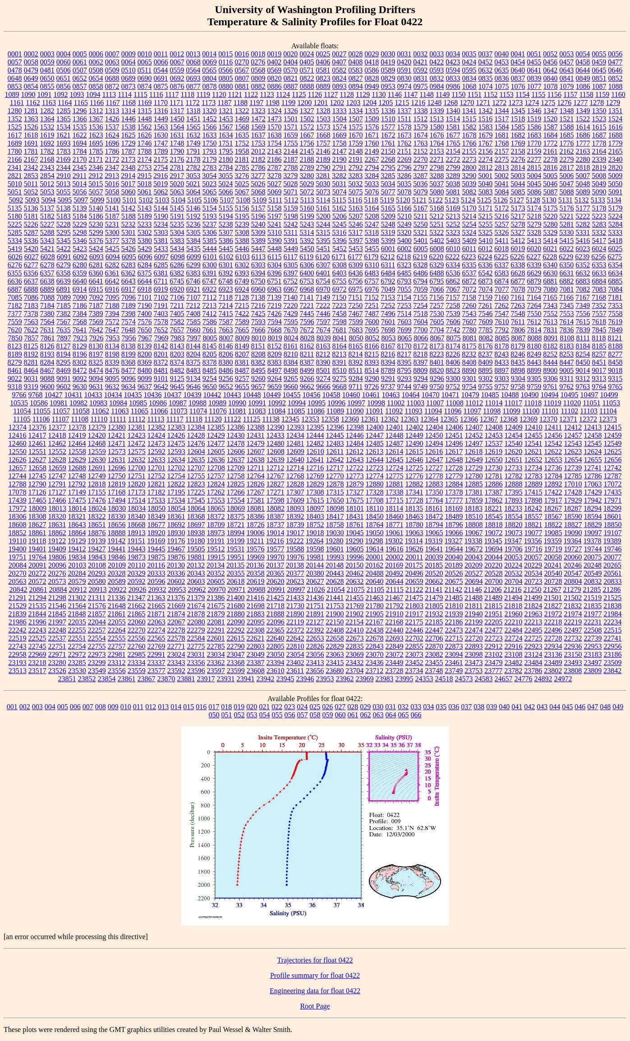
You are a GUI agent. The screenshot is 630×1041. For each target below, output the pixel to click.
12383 (176, 427)
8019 (274, 338)
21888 (276, 614)
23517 (37, 670)
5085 (518, 192)
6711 (161, 281)
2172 (112, 159)
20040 (454, 557)
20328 (117, 573)
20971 (237, 589)
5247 (372, 224)
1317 (177, 111)
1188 (241, 102)
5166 (404, 208)
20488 (375, 573)
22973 (97, 654)
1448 (145, 119)
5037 (436, 184)
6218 (403, 257)
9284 (356, 378)
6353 (599, 265)
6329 (436, 265)
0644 (582, 70)
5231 (112, 224)
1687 (599, 135)
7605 (437, 322)
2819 (599, 167)
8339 (112, 362)
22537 (57, 638)
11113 (155, 419)
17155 (97, 492)
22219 (573, 622)
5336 (31, 240)
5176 (567, 208)
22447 (434, 630)
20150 (354, 565)
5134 (614, 200)
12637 (236, 459)
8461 (15, 370)
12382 (156, 427)
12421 (117, 435)
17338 (395, 492)
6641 (96, 281)
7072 (469, 289)
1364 (47, 119)
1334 (356, 111)
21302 (77, 597)
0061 (80, 62)
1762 (404, 143)
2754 (161, 167)
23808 (573, 670)
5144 (161, 208)
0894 (356, 86)
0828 (372, 78)
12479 (256, 443)
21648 (117, 606)
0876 (177, 86)
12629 (77, 459)
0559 (177, 70)
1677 (453, 135)
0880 (226, 86)
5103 (162, 200)
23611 (295, 670)
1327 (307, 111)
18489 (454, 516)
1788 (145, 151)
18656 (117, 524)
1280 (15, 111)
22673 (355, 638)
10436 (153, 395)
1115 (140, 94)
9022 (15, 378)
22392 (315, 630)
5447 (258, 248)
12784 (553, 476)
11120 (213, 419)
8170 (404, 346)
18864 (77, 533)
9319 (31, 386)
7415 (226, 313)
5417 (599, 240)
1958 (242, 151)
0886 (274, 86)
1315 (145, 111)
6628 (518, 273)
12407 (474, 427)
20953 (177, 589)
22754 (77, 646)
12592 (156, 451)
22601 (216, 638)
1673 (404, 135)
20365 (276, 573)
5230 (96, 224)
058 (315, 715)
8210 (291, 354)
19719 (553, 549)
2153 (437, 151)
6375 (145, 273)
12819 (117, 484)
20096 (57, 565)
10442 (212, 395)
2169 (63, 159)
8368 (128, 362)
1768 (502, 143)
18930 (176, 533)
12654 (573, 459)
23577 (156, 670)
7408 (193, 313)
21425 (275, 597)
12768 (295, 476)
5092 (16, 200)
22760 (137, 646)
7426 (274, 313)
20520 (434, 573)
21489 (493, 597)
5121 (419, 200)
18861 (37, 533)
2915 (144, 175)
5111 (275, 200)
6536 (453, 273)
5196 (258, 216)
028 (352, 707)
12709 (236, 468)
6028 (48, 257)
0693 (193, 78)
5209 (388, 216)
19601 (335, 549)
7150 (339, 297)
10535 (19, 403)
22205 (493, 622)
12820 (137, 484)
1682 (518, 135)
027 (340, 707)
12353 (310, 419)
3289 (453, 175)
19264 (315, 541)
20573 (57, 581)
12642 (335, 459)
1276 (564, 102)
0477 (615, 62)
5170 (469, 208)
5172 (502, 208)
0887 (291, 86)
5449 (291, 248)
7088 (47, 297)
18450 (375, 516)
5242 (291, 224)
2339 (599, 159)
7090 (80, 297)
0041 (517, 54)
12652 (533, 459)
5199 (307, 216)
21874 (176, 614)
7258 (453, 305)
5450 (307, 248)
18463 (414, 516)
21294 (37, 597)
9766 (19, 395)
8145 (209, 346)
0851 (599, 78)
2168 (47, 159)
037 (466, 707)
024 (302, 707)
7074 (485, 289)
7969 (161, 338)
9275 (339, 378)
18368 (196, 516)
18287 (573, 508)
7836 (567, 330)
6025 (615, 248)
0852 (615, 78)
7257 (436, 305)
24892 (543, 679)
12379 (97, 427)
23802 (553, 670)
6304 (274, 265)
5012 (47, 184)
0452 (485, 62)
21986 (18, 622)
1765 (453, 143)
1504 (339, 119)
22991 (156, 654)
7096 (128, 297)
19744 (593, 549)
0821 (291, 78)
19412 (77, 549)
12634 (176, 459)
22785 (216, 646)
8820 (436, 370)
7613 (550, 322)
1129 (363, 94)
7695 (372, 330)
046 (580, 707)
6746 (193, 281)
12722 (354, 468)
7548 (518, 313)
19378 (593, 541)
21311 (97, 597)
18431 (355, 516)
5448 (274, 248)
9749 (420, 386)
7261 (485, 305)
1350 (599, 111)
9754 (469, 386)
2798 (437, 167)
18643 (77, 524)
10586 (39, 403)
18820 (514, 524)
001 (12, 707)
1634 (226, 135)
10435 (133, 395)
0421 (420, 62)
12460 (18, 443)
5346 (80, 240)
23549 (97, 670)
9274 (323, 378)
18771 (395, 524)
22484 (514, 630)
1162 (33, 102)
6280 (80, 265)
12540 (514, 443)
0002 (31, 54)
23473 (474, 662)
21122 (414, 589)
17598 (276, 500)
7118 (226, 297)
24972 (563, 679)
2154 (453, 151)
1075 (502, 86)
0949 (372, 86)
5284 (615, 224)
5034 (388, 184)
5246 (356, 224)
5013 (63, 184)
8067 (437, 338)
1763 (421, 143)
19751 (18, 557)
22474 (474, 630)
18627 (37, 524)
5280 (550, 224)
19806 (57, 557)
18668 (137, 524)
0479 (31, 70)
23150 (573, 654)
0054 (582, 54)
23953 (325, 679)
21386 (216, 597)
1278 (596, 102)
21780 (375, 606)
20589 (117, 581)
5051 (15, 192)
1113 (109, 94)
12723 (374, 468)
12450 (434, 435)
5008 (599, 175)
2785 (242, 167)
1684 (550, 135)
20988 (257, 589)
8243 (501, 354)
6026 (15, 257)
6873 (485, 281)
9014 (582, 370)
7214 (225, 305)
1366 (80, 119)
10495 (570, 395)
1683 (534, 135)
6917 (128, 289)
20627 (315, 581)
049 (617, 707)
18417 (335, 516)
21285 (592, 589)
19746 (613, 549)
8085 (502, 338)
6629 (534, 273)
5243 (307, 224)
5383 (177, 240)
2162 (567, 151)
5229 (80, 224)
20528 (494, 573)
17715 (395, 500)
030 (377, 707)
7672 (307, 330)
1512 (420, 119)
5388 (242, 240)
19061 (395, 533)
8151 (258, 346)
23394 (276, 662)
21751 (315, 606)
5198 (291, 216)
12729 (473, 468)
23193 (18, 662)
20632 (355, 581)
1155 (538, 94)
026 (327, 707)
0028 (355, 54)
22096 (276, 622)
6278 (47, 265)
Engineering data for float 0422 (315, 991)
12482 (315, 443)
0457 (566, 62)
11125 (251, 419)
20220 (493, 565)
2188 (307, 159)
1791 (193, 151)
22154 (354, 622)
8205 (209, 354)
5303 (161, 232)
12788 (18, 484)
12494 (434, 443)
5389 (258, 240)
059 (327, 715)
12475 (176, 443)
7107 (193, 297)
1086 (583, 86)
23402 (295, 662)
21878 (196, 614)
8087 (518, 338)
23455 (434, 662)
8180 (534, 346)
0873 (128, 86)
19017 (295, 533)
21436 (315, 597)
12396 (335, 427)
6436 (356, 273)
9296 (437, 378)
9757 (501, 386)
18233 (513, 508)
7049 (388, 289)
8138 (128, 346)
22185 (434, 622)
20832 (593, 581)
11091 (374, 411)
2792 (356, 167)
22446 (414, 630)
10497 (589, 395)
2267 (372, 159)
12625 (612, 451)
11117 (174, 419)
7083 (599, 289)
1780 (15, 151)
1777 (583, 143)
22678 (375, 638)
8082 (485, 338)
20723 (533, 581)
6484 (388, 273)
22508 (593, 630)
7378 (31, 313)
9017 (599, 370)
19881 (196, 557)
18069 (236, 508)
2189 (323, 159)
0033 (436, 54)
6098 (177, 257)
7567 (63, 322)
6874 (501, 281)
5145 (177, 208)
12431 (256, 435)
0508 (96, 70)
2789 (307, 167)
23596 (196, 670)
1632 (193, 135)
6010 (453, 248)
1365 (63, 119)
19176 (176, 541)
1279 (613, 102)
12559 (97, 451)
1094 (93, 94)
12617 (454, 451)
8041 (339, 338)
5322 (436, 232)
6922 (209, 289)
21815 (493, 606)
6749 (242, 281)
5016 (112, 184)
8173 (437, 346)
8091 (550, 338)
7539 (453, 313)
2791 (339, 167)
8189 (15, 354)
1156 (554, 94)
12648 (454, 459)
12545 (593, 443)
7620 (15, 330)
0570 (290, 70)
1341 (469, 111)
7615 (582, 322)
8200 (145, 354)
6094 (113, 257)
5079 (421, 192)
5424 (96, 248)
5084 (502, 192)
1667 (307, 135)
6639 (63, 281)
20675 (454, 581)
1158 (586, 94)
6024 (599, 248)
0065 (145, 62)
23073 (414, 654)
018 (226, 707)
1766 (469, 143)
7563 (31, 322)
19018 (315, 533)
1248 (434, 102)
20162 (374, 565)
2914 (128, 175)
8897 (501, 370)
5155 (226, 208)
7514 (404, 313)
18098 (335, 508)
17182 (156, 492)
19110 (17, 541)
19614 (375, 549)
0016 (242, 54)
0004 (63, 54)
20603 (196, 581)
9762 (566, 386)
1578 (404, 127)
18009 (37, 508)
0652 (80, 78)
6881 (550, 281)
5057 (96, 192)
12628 (57, 459)
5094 (48, 200)
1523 (599, 119)
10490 (530, 395)
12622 (553, 451)
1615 (599, 127)
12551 (37, 451)
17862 (494, 500)
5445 (226, 248)
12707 (196, 468)
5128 (533, 200)
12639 (276, 459)
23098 (474, 654)
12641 (315, 459)
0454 (517, 62)
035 (441, 707)
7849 (615, 330)
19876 (176, 557)
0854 (31, 86)
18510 (474, 516)
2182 (258, 159)
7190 (145, 305)
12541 (533, 443)
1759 (356, 143)
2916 (160, 175)
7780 (469, 330)
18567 (553, 516)
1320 (209, 111)
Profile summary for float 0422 (315, 975)
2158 (518, 151)
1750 (209, 143)
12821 (156, 484)
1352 (15, 119)
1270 (467, 102)
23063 (335, 654)
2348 (128, 167)
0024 (306, 54)
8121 (615, 338)
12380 (117, 427)
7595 (291, 322)
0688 (112, 78)
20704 (514, 581)
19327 (454, 541)
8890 (469, 370)
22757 (117, 646)
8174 (453, 346)
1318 (193, 111)
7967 (145, 338)
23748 (434, 670)
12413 (593, 427)
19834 (77, 557)
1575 (356, 127)
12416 (18, 435)
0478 (15, 70)
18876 (97, 533)
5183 (63, 216)
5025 (242, 184)
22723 (494, 638)
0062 (96, 62)
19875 (156, 557)
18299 (612, 508)
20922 (118, 589)
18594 (593, 516)
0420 (404, 62)
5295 (63, 232)
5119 (387, 200)
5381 (161, 240)
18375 (236, 516)
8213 (339, 354)
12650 (494, 459)
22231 (593, 622)
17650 (335, 500)
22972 (77, 654)
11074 (198, 411)
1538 (128, 127)
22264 (117, 630)
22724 (514, 638)
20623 (295, 581)
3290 (469, 175)
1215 (402, 102)
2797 (421, 167)
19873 (137, 557)
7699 (404, 330)
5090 (599, 192)
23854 (107, 679)
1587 (550, 127)
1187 (224, 102)
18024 (97, 508)
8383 (274, 362)
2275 (502, 159)
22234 (612, 622)
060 (340, 715)
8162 (307, 346)
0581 (323, 70)
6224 (485, 257)
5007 (582, 175)
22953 (593, 646)
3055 (225, 175)
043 (542, 707)
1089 (12, 94)
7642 (96, 330)
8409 (485, 362)
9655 (242, 386)
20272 (37, 573)
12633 (156, 459)
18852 (18, 533)
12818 (97, 484)
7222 (323, 305)
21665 (156, 606)
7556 (583, 313)
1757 (323, 143)
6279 (63, 265)
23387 (256, 662)
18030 (117, 508)
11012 (474, 403)
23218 (37, 662)
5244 (323, 224)
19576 (256, 549)
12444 (315, 435)
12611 (335, 451)
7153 (388, 297)
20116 (156, 565)
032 (403, 707)
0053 (566, 54)
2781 (177, 167)
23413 (315, 662)
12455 (533, 435)
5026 (258, 184)
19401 (37, 549)
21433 (295, 597)
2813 (502, 167)
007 (88, 707)
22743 (18, 646)
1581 (453, 127)
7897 (63, 338)
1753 (258, 143)
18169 (454, 508)
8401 (437, 362)
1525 (15, 127)
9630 (80, 386)
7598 (339, 322)
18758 (335, 524)
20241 (553, 565)
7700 (421, 330)
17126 (37, 492)
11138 (271, 419)
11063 (120, 411)
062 (365, 715)
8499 (307, 370)
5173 (518, 208)
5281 (567, 224)
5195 (242, 216)
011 (138, 707)
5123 (452, 200)
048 (605, 707)
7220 (290, 305)
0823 (323, 78)
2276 (518, 159)
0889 (323, 86)
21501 (553, 597)
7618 (599, 322)
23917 (206, 679)
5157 (258, 208)
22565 (156, 638)
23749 (454, 670)
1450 (177, 119)
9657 (258, 386)
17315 (335, 492)
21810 (454, 606)
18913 (137, 533)
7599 (356, 322)
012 (150, 707)
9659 (274, 386)
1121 (235, 94)
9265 (291, 378)
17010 (573, 484)
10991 (257, 403)
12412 (573, 427)
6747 (209, 281)
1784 (80, 151)
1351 (615, 111)
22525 (37, 638)
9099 (145, 378)
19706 (514, 549)
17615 (315, 500)
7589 (242, 322)
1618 (31, 135)
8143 (177, 346)
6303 (258, 265)
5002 (501, 175)
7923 (80, 338)
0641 (534, 70)
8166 (372, 346)
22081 (216, 622)
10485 (490, 395)
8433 (502, 362)
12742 (612, 468)
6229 (566, 257)
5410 (485, 240)
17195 (176, 492)
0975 (421, 86)
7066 (437, 289)
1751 (226, 143)
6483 (372, 273)
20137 (275, 565)
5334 (15, 240)
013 (163, 707)
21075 (356, 589)
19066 (454, 533)
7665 (242, 330)
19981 (315, 557)
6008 (437, 248)
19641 (434, 549)
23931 (226, 679)
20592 (137, 581)
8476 (112, 370)
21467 (394, 597)
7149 (323, 297)
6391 (209, 273)
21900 (335, 614)
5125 (484, 200)
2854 (47, 175)
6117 (291, 257)
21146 (473, 589)
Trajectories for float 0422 (315, 960)
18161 (434, 508)
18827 (573, 524)
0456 (550, 62)
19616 (395, 549)
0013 (193, 54)
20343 (196, 573)
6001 (388, 248)
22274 (156, 630)
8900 (550, 370)
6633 (599, 273)
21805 (434, 606)
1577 (388, 127)
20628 (335, 581)
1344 (502, 111)
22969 (37, 654)
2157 (502, 151)
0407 (339, 62)
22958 (18, 654)
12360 (350, 419)
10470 (431, 395)
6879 (534, 281)
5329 (550, 232)
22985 (137, 654)
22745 (37, 646)
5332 (599, 232)
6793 (404, 281)
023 (289, 707)
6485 (404, 273)
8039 (323, 338)
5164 (372, 208)
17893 (514, 500)
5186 (96, 216)
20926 (138, 589)
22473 (454, 630)
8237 (485, 354)
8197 (96, 354)
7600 (372, 322)
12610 (315, 451)
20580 (97, 581)
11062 (100, 411)
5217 (517, 216)
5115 (339, 200)
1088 (615, 86)
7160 (501, 297)
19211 (255, 541)
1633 (209, 135)
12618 (473, 451)
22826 (315, 646)
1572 (307, 127)
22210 (513, 622)
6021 (550, 248)
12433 (276, 435)
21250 (532, 589)
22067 (176, 622)
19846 (117, 557)
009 (113, 707)
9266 (307, 378)
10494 (550, 395)
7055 (404, 289)
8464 (31, 370)
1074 (485, 86)
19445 (156, 549)
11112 (136, 419)
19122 (57, 541)
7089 (63, 297)
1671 (372, 135)
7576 (145, 322)
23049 (256, 654)
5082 (469, 192)
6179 (371, 257)
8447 (567, 362)
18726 (256, 524)
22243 (37, 630)
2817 (567, 167)
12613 (374, 451)
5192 (193, 216)
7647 (112, 330)
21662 (137, 606)
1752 (242, 143)
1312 (96, 111)
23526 (57, 670)
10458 (331, 395)
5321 (420, 232)
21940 (474, 614)
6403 (339, 273)
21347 (136, 597)
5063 (177, 192)
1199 (288, 102)
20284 (77, 573)
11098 (492, 411)
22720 (474, 638)
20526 (454, 573)
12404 (434, 427)
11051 (591, 403)
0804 (209, 78)
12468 (97, 443)
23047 (236, 654)
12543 (573, 443)
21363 (156, 597)
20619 (256, 581)
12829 (315, 484)
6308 (339, 265)
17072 (613, 484)
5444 (209, 248)
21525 (612, 597)
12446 (355, 435)
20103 (77, 565)
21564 (77, 606)
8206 (226, 354)
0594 (453, 70)
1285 (63, 111)
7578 (161, 322)
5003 (517, 175)
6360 (96, 273)
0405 (306, 62)
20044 (493, 557)
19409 (57, 549)
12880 (375, 484)
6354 (615, 265)
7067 (453, 289)
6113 (259, 257)
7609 (485, 322)
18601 (613, 516)
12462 (57, 443)
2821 (15, 175)
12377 (57, 427)
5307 (226, 232)
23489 (553, 662)
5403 (453, 240)
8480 (145, 370)
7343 (550, 305)
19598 (315, 549)
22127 (315, 622)
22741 (613, 638)
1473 (274, 119)
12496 (454, 443)
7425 (258, 313)
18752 (315, 524)
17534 (176, 500)
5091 (615, 192)
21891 (315, 614)
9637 (145, 386)
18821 (533, 524)
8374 (177, 362)
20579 (77, 581)
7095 (112, 297)
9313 (599, 378)
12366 (469, 419)
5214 (469, 216)
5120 (403, 200)
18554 (514, 516)
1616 (615, 127)
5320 (404, 232)
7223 (339, 305)
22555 (117, 638)
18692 (176, 524)
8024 (291, 338)
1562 (145, 127)
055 (277, 715)
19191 (216, 541)
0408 (355, 62)
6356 (31, 273)
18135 (414, 508)
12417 (37, 435)
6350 (566, 265)
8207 (242, 354)
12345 (290, 419)
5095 (64, 200)
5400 (404, 240)
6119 (306, 257)
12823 (196, 484)
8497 (274, 370)
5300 (112, 232)
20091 (37, 565)
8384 (291, 362)
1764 (437, 143)
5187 (112, 216)
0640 (517, 70)
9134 (193, 378)
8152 (274, 346)
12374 (18, 427)
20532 (514, 573)
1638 (274, 135)
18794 (434, 524)
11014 (493, 403)
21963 (533, 614)
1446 (128, 119)
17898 (533, 500)
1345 (518, 111)
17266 (236, 492)
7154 (404, 297)
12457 (573, 435)
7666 (258, 330)
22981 (117, 654)
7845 (599, 330)
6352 (582, 265)
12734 (533, 468)
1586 (534, 127)
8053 (388, 338)
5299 (96, 232)
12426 (176, 435)
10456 (312, 395)
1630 (161, 135)
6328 (420, 265)
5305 (193, 232)
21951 (494, 614)
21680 (236, 606)
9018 (615, 370)
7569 (96, 322)
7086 (31, 297)
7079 (534, 289)
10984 (118, 403)
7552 (550, 313)
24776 (524, 679)
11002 (396, 403)
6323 (404, 265)
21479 (434, 597)
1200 (304, 102)
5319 (388, 232)
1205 (385, 102)
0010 (145, 54)
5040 (485, 184)
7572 (112, 322)
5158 (274, 208)
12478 (236, 443)
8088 (534, 338)
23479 (494, 662)
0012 (177, 54)
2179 (209, 159)
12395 (315, 427)
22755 (97, 646)
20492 (395, 573)
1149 (443, 94)
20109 (117, 565)
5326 (501, 232)
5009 (615, 175)
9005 (566, 370)
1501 (291, 119)
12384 (196, 427)
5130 (549, 200)
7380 (47, 313)
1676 (437, 135)
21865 (137, 614)
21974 (573, 614)
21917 (414, 614)
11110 (98, 419)
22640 (276, 638)
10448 (252, 395)
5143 (145, 208)
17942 (593, 500)
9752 (453, 386)
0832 (437, 78)
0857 (80, 86)
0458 (582, 62)
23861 (127, 679)
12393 (295, 427)
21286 (611, 589)
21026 (316, 589)
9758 (517, 386)
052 (239, 715)
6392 (226, 273)
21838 (612, 606)
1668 (323, 135)
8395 (404, 362)
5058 (112, 192)
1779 (615, 143)
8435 (518, 362)
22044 (97, 622)
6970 (323, 289)
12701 (156, 468)
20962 (197, 589)
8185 (599, 346)
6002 (404, 248)
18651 (97, 524)
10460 (351, 395)
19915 (216, 557)
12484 (355, 443)
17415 (533, 492)
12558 (77, 451)
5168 (437, 208)
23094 (454, 654)
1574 (339, 127)
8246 (517, 354)
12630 (97, 459)
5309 (258, 232)
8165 (356, 346)
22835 (355, 646)
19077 (533, 533)
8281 (31, 362)
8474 (96, 370)
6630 (550, 273)
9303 (502, 378)
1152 (490, 94)
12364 (429, 419)
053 (252, 715)
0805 (226, 78)
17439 (18, 500)
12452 (474, 435)
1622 (80, 135)
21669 (176, 606)
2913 (112, 175)
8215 (371, 354)
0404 (290, 62)
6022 (566, 248)
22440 (395, 630)
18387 (276, 516)
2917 (177, 175)
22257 (97, 630)
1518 (517, 119)
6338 (517, 265)
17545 (196, 500)
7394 (112, 313)
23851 (67, 679)
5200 (323, 216)
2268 (388, 159)
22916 (514, 646)
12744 (18, 476)
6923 (226, 289)
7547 (502, 313)
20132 (196, 565)
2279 (567, 159)
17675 (355, 500)
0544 (160, 70)
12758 (236, 476)
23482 (514, 662)
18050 (156, 508)
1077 (534, 86)
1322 (242, 111)
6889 (47, 289)
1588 (567, 127)
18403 (315, 516)
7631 (47, 330)
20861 (38, 589)
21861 (117, 614)
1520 (550, 119)
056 (290, 715)
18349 (156, 516)
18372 (216, 516)
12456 (553, 435)
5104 (178, 200)
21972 (553, 614)
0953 (388, 86)
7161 (517, 297)
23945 (285, 679)
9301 (469, 378)
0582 (339, 70)
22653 (315, 638)
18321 (77, 516)
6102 (226, 257)
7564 (47, 322)
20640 (375, 581)
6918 (145, 289)
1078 (550, 86)
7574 (128, 322)
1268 (450, 102)
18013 (57, 508)
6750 (258, 281)
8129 (80, 346)
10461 (371, 395)
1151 (475, 94)
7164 (534, 297)
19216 (275, 541)
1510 (388, 119)
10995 (317, 403)
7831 (550, 330)
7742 (453, 330)
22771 (176, 646)
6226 (517, 257)
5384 (193, 240)
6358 (63, 273)
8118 (599, 338)
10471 (450, 395)
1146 (395, 94)
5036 (420, 184)
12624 (593, 451)
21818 (513, 606)
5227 (47, 224)
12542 (553, 443)
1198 (272, 102)
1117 (172, 94)
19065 (434, 533)
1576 (372, 127)
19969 (256, 557)
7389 (96, 313)
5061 (145, 192)
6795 (436, 281)
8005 (209, 338)
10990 (237, 403)
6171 (338, 257)
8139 (145, 346)
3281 (323, 175)
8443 (534, 362)
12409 (514, 427)
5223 (599, 216)
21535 (37, 606)
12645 (395, 459)
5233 (145, 224)
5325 (485, 232)
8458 (615, 362)
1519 (534, 119)
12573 (117, 451)
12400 (375, 427)
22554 (97, 638)
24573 (464, 679)
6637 (31, 281)
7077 (502, 289)
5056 (80, 192)
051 (226, 715)
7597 (323, 322)
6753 (306, 281)
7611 (518, 322)
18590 (573, 516)
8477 (128, 370)
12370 (548, 419)
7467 (356, 313)
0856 (63, 86)
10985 (138, 403)
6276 (15, 265)
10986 (158, 403)
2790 (323, 167)
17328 (375, 492)
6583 (502, 273)
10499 (609, 395)
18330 (117, 516)
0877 (193, 86)
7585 (193, 322)
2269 (404, 159)
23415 (335, 662)
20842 (18, 589)
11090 (354, 411)
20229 (533, 565)
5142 (128, 208)
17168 (117, 492)
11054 (22, 411)
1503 (323, 119)
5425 (112, 248)
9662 (307, 386)
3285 (388, 175)
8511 (356, 370)
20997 (296, 589)
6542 (485, 273)
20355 (236, 573)
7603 (404, 322)
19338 (473, 541)
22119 (295, 622)
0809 (258, 78)
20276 (57, 573)
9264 (274, 378)
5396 (339, 240)
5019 (160, 184)
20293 (97, 573)
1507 (356, 119)
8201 (161, 354)
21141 (433, 589)
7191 (161, 305)
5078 (404, 192)
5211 (421, 216)
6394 (258, 273)
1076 (518, 86)
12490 (414, 443)
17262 (216, 492)
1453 (226, 119)
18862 (57, 533)
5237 (209, 224)
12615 (414, 451)
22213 (533, 622)
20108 (97, 565)
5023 (209, 184)
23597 (216, 670)
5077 (388, 192)
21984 (613, 614)
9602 (63, 386)
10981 (59, 403)
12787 (613, 476)
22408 (335, 630)
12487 (395, 443)
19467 (176, 549)
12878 (335, 484)
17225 (196, 492)
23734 (414, 670)
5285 (15, 232)
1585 (518, 127)
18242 (533, 508)
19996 (355, 557)
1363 (31, 119)
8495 (258, 370)
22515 (613, 630)
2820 (615, 167)
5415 (566, 240)
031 (390, 707)
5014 (79, 184)
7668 (274, 330)
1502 (307, 119)
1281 (31, 111)
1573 (323, 127)
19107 (613, 533)
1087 (599, 86)
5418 (615, 240)
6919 (161, 289)
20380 (315, 573)
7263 (517, 305)
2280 (583, 159)
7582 (177, 322)
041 (516, 707)
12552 (57, 451)
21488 (473, 597)
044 (554, 707)
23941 (246, 679)
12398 (355, 427)
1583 (485, 127)
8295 (63, 362)
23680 (335, 670)
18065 (216, 508)
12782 (514, 476)
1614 (583, 127)
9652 (226, 386)
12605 (216, 451)
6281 (96, 265)
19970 (276, 557)
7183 (31, 305)
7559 (15, 322)
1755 (291, 143)
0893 (339, 86)
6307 (323, 265)
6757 (371, 281)
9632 (112, 386)
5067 (242, 192)
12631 (117, 459)
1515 (469, 119)
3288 (436, 175)
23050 (276, 654)
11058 (80, 411)
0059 (47, 62)
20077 (612, 557)
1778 (599, 143)
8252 (550, 354)
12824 (216, 484)
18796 (454, 524)
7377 (15, 313)
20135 (235, 565)
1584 (502, 127)
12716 (315, 468)
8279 (15, 362)
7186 (80, 305)
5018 (144, 184)
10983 (98, 403)
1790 (177, 151)
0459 (599, 62)
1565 (193, 127)
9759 (534, 386)
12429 (216, 435)
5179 (615, 208)
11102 (569, 411)
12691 (97, 468)
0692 (177, 78)
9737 (388, 386)
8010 (258, 338)
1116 (156, 94)
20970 (217, 589)
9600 (47, 386)
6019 (517, 248)
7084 (615, 289)
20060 (573, 557)
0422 (436, 62)
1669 (339, 135)
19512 (216, 549)
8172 (421, 346)
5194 (226, 216)
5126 (500, 200)
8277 (615, 354)
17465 (37, 500)
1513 (436, 119)
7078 (518, 289)
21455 (354, 597)
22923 (533, 646)
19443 (137, 549)
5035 (404, 184)
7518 (421, 313)
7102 (161, 297)
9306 (550, 378)
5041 (501, 184)
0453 (501, 62)
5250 (421, 224)
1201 (320, 102)
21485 (454, 597)
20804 (573, 581)
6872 (469, 281)
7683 (356, 330)
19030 (335, 533)
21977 (593, 614)
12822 (176, 484)
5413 (534, 240)
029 (365, 707)
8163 (323, 346)
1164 (65, 102)
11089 (335, 411)
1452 (209, 119)
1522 (582, 119)
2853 (31, 175)
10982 (78, 403)
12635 (196, 459)
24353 (424, 679)
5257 (502, 224)
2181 (242, 159)
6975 (356, 289)
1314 (128, 111)
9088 (47, 378)
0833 (453, 78)
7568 (80, 322)
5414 (550, 240)
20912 (78, 589)
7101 (145, 297)
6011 (469, 248)
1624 (112, 135)
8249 (534, 354)
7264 (534, 305)
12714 (295, 468)
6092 (80, 257)
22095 (256, 622)
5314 (306, 232)
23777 (493, 670)
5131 (565, 200)
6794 (420, 281)
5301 (128, 232)
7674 (323, 330)
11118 (193, 419)
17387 (494, 492)
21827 (553, 606)
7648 (128, 330)
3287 (420, 175)
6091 (64, 257)
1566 (209, 127)
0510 (128, 70)
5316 (339, 232)
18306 (18, 516)
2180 (226, 159)
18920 (156, 533)
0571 (306, 70)
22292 (236, 630)
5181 (31, 216)
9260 (258, 378)
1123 (267, 94)
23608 (256, 670)
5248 (388, 224)
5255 (485, 224)
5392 (307, 240)
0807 (242, 78)
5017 (128, 184)
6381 (161, 273)
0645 (599, 70)
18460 (395, 516)
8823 (453, 370)
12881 (395, 484)
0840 (550, 78)
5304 (177, 232)
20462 (355, 573)
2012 (258, 151)
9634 (128, 386)
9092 (80, 378)
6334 (453, 265)
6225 (501, 257)
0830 (404, 78)
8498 (291, 370)
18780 (414, 524)
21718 (276, 606)
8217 (404, 354)
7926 (96, 338)
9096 (128, 378)
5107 (227, 200)
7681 (339, 330)
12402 (414, 427)
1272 (499, 102)
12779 (454, 476)
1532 (47, 127)
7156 (436, 297)
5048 (582, 184)
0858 (96, 86)
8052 (372, 338)
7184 (47, 305)
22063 (156, 622)
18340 (137, 516)
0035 (469, 54)
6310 (372, 265)
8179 (518, 346)
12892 (553, 484)
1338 (421, 111)
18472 (434, 516)
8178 (502, 346)
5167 (421, 208)
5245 (339, 224)
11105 (22, 419)
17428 (573, 492)
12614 (394, 451)
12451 (454, 435)
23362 (216, 662)
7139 (274, 297)
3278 (274, 175)
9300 (453, 378)
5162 (339, 208)
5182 (47, 216)
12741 (593, 468)
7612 (534, 322)
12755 (196, 476)
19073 (514, 533)
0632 (485, 70)
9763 (582, 386)
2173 (128, 159)
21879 (216, 614)
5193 (209, 216)
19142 (116, 541)
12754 (176, 476)
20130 (176, 565)
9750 (436, 386)
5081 (453, 192)
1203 (353, 102)
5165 (388, 208)
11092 (394, 411)
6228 (550, 257)
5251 (437, 224)
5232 (128, 224)
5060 (128, 192)
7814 (534, 330)
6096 (145, 257)
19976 (295, 557)
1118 (187, 94)
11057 (61, 411)
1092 (60, 94)
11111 (117, 419)
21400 (235, 597)
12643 (355, 459)
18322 (97, 516)
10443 (232, 395)
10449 (272, 395)
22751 (57, 646)
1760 (372, 143)
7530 (437, 313)
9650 (209, 386)
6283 (128, 265)
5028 (290, 184)
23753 (473, 670)
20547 (573, 573)
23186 (613, 654)
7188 (112, 305)
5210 (404, 216)
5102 (145, 200)
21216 (512, 589)
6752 (290, 281)
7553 (567, 313)
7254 (420, 305)
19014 (276, 533)
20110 (136, 565)
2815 (534, 167)
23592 (176, 670)
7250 (355, 305)
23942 (266, 679)
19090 (573, 533)
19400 (18, 549)
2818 (583, 167)
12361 (370, 419)
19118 (37, 541)
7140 (290, 297)
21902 (355, 614)
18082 (276, 508)
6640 (80, 281)
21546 (57, 606)
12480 (276, 443)
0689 (128, 78)
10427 (54, 395)
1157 (570, 94)
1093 (76, 94)
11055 (42, 411)
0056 (615, 54)
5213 (453, 216)
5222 (582, 216)
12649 (474, 459)
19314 (414, 541)
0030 (388, 54)
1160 (618, 94)
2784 (226, 167)
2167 (31, 159)
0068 (193, 62)
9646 (193, 386)
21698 (256, 606)
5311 (291, 232)
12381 (137, 427)
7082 (583, 289)
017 (213, 707)
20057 (533, 557)
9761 (550, 386)
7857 (31, 338)
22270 (137, 630)
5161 (323, 208)
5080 (437, 192)
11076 (217, 411)
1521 (566, 119)
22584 (196, 638)
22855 (414, 646)
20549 (593, 573)
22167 (374, 622)
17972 (18, 508)
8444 (550, 362)
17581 (256, 500)
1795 (226, 151)
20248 (593, 565)
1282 (47, 111)
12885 (474, 484)
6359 (80, 273)
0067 (177, 62)
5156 (242, 208)
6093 (96, 257)
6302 (242, 265)
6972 (339, 289)
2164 (599, 151)
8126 (47, 346)
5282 (583, 224)
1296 (80, 111)
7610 (502, 322)
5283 (599, 224)
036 (453, 707)
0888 (307, 86)
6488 (437, 273)
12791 (57, 484)
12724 (394, 468)
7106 (177, 297)
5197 (274, 216)
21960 (514, 614)
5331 (582, 232)
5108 (243, 200)
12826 (256, 484)
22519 (18, 638)
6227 (533, 257)
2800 (469, 167)
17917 (553, 500)
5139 (80, 208)
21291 (18, 597)
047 (592, 707)
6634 (615, 273)
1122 (251, 94)
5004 (534, 175)
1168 (129, 102)
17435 (613, 492)
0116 (226, 62)
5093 (32, 200)
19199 (235, 541)
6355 (15, 273)
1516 (485, 119)
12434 (295, 435)
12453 (494, 435)
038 (479, 707)
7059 (421, 289)
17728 (414, 500)
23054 (295, 654)
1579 (421, 127)
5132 (582, 200)
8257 (599, 354)
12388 (256, 427)
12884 (454, 484)
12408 (494, 427)
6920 (177, 289)
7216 (258, 305)
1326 (291, 111)
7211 (177, 305)
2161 (550, 151)
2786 (258, 167)
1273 (515, 102)
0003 (47, 54)
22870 (434, 646)
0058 (31, 62)
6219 (420, 257)
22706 (434, 638)
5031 (339, 184)
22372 (295, 630)
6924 (242, 289)
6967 (291, 289)
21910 (395, 614)
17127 (57, 492)
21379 (196, 597)
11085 (296, 411)
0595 (469, 70)
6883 (582, 281)
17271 (276, 492)
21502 (573, 597)
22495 (533, 630)
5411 (502, 240)
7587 (226, 322)
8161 (291, 346)
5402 (437, 240)
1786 (112, 151)
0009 (128, 54)
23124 (533, 654)
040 (504, 707)
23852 (87, 679)
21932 (434, 614)
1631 (177, 135)
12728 (454, 468)
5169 (453, 208)
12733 (513, 468)
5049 (599, 184)
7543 (469, 313)
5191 (177, 216)
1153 (506, 94)
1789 (161, 151)
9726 (371, 386)
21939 (454, 614)
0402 (274, 62)
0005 (80, 54)
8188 (615, 346)
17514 (137, 500)
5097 (81, 200)
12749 (97, 476)
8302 (80, 362)
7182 (15, 305)
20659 (414, 581)
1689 (15, 143)
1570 (274, 127)
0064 (128, 62)
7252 (388, 305)
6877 (517, 281)
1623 (96, 135)
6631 (567, 273)
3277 (258, 175)
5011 (31, 184)
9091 (63, 378)
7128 (242, 297)
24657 (504, 679)
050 (214, 715)
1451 (193, 119)
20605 (216, 581)
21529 (18, 606)
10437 (173, 395)
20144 (315, 565)
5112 (291, 200)
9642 (161, 386)
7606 (453, 322)
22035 (77, 622)
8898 (517, 370)
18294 (593, 508)
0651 (63, 78)
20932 (157, 589)
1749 (193, 143)
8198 (112, 354)
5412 (517, 240)
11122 (232, 419)
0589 (388, 70)
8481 (161, 370)
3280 (306, 175)
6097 (161, 257)
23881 (186, 679)
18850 (613, 524)
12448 (395, 435)
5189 (145, 216)
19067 (474, 533)
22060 (137, 622)
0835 (485, 78)
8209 (274, 354)
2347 (112, 167)
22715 (454, 638)
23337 (156, 662)
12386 (236, 427)
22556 (137, 638)
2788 (291, 167)
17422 (553, 492)
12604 (196, 451)
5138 (63, 208)
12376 (37, 427)
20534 (533, 573)
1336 (388, 111)
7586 (209, 322)
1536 (96, 127)
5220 (550, 216)
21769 (355, 606)
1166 (97, 102)
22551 (77, 638)
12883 (434, 484)
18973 (216, 533)
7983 (177, 338)
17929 (573, 500)
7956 (128, 338)
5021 (193, 184)
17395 (514, 492)
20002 (395, 557)
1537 (112, 127)
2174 (145, 159)
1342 (485, 111)
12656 (613, 459)
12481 (295, 443)
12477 (216, 443)
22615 (236, 638)
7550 (534, 313)
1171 (177, 102)
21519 (593, 597)
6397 (291, 273)
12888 (514, 484)
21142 (453, 589)
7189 (128, 305)
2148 (356, 151)
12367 (489, 419)
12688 (77, 468)
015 (188, 707)
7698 (388, 330)
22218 (553, 622)
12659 (57, 468)
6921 (193, 289)
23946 (305, 679)
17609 (295, 500)
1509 (372, 119)
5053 (47, 192)
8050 (356, 338)
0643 (566, 70)
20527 (474, 573)
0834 (469, 78)
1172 (192, 102)
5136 (31, 208)
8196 (80, 354)
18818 (494, 524)
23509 (613, 662)
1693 (63, 143)
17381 (474, 492)
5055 (63, 192)
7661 (209, 330)
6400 (307, 273)
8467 (47, 370)
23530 (77, 670)
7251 (371, 305)
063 (378, 715)
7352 (599, 305)
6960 (258, 289)
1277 (580, 102)
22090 (236, 622)
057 (302, 715)
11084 (276, 411)
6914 (80, 289)
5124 (468, 200)
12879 (355, 484)
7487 (372, 313)
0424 (469, 62)
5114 (323, 200)
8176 (485, 346)
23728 (394, 670)
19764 (37, 557)
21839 (18, 614)
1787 (128, 151)
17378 (454, 492)
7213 (209, 305)
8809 (420, 370)
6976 (372, 289)
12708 (216, 468)
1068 (469, 86)
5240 (258, 224)
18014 (77, 508)
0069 (209, 62)
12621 (533, 451)
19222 (295, 541)
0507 (80, 70)
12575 (137, 451)
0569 (274, 70)
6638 (47, 281)
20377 (295, 573)
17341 (414, 492)
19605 (355, 549)
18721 (236, 524)
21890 (295, 614)
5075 (356, 192)
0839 (534, 78)
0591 (404, 70)
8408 (469, 362)
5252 (453, 224)
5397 (356, 240)
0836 (502, 78)
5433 (161, 248)
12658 (37, 468)
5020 (177, 184)
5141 (112, 208)
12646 (414, 459)
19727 (573, 549)
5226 (31, 224)
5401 (421, 240)
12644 (375, 459)
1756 (307, 143)
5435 (193, 248)
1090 (28, 94)
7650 (145, 330)
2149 (372, 151)
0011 (161, 54)
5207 (356, 216)
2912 (95, 175)
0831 (421, 78)
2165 (615, 151)
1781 (31, 151)
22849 (395, 646)
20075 (593, 557)
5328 (534, 232)
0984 (437, 86)
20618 (236, 581)
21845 (57, 614)
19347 (513, 541)
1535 (80, 127)
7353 (615, 305)
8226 (453, 354)
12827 (276, 484)
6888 (31, 289)
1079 (567, 86)
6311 (388, 265)
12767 (276, 476)
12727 (434, 468)
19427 (97, 549)
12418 (57, 435)
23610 (276, 670)
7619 (615, 322)
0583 (355, 70)
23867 (147, 679)
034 (428, 707)
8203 (177, 354)
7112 (209, 297)
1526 (31, 127)
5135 (15, 208)
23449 (395, 662)
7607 (469, 322)
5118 (371, 200)
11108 (79, 419)
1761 (388, 143)
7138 (258, 297)
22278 (176, 630)
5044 (517, 184)
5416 (582, 240)
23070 (375, 654)
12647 (434, 459)
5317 (355, 232)
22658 (335, 638)
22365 (276, 630)
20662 (434, 581)
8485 (209, 370)
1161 (17, 102)
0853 (15, 86)
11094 (433, 411)
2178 (193, 159)
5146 (193, 208)
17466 (57, 500)
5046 (550, 184)
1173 (209, 102)
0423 (453, 62)
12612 (354, 451)
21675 (216, 606)
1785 (96, 151)
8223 (436, 354)
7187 (96, 305)
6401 (323, 273)
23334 (137, 662)
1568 (242, 127)
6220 (436, 257)
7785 (485, 330)
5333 (615, 232)
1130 (379, 94)
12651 (514, 459)
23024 (176, 654)
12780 (474, 476)
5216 (501, 216)
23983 (385, 679)
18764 (375, 524)
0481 (47, 70)
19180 (196, 541)
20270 (18, 573)
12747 (57, 476)
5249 (404, 224)
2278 (550, 159)
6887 (15, 289)
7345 (566, 305)
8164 (339, 346)
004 (50, 707)
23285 (77, 662)
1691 (31, 143)
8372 (161, 362)
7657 (177, 330)
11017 (513, 403)
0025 (323, 54)
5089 (583, 192)
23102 (494, 654)
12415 (612, 427)
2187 (291, 159)
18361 (176, 516)
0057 (15, 62)
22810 (295, 646)
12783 (533, 476)
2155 (469, 151)
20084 (18, 565)
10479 (470, 395)
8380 (226, 362)
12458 (593, 435)
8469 (63, 370)
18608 (18, 524)
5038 (453, 184)
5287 (31, 232)
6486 (421, 273)
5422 (63, 248)
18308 (37, 516)
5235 (177, 224)
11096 (452, 411)
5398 (372, 240)
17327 (355, 492)
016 (201, 707)
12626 (18, 459)
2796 (404, 167)
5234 (161, 224)
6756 (355, 281)
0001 (15, 54)
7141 (306, 297)
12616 (434, 451)
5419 (15, 248)
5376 (96, 240)
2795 (388, 167)
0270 (242, 62)
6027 (31, 257)
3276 (242, 175)
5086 (534, 192)
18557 (533, 516)
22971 (57, 654)
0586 (371, 70)
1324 (274, 111)
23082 (434, 654)
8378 (209, 362)
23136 (553, 654)
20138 (295, 565)
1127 (331, 94)
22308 (256, 630)
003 (37, 707)
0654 (96, 78)
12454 (514, 435)
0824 (339, 78)
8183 (567, 346)
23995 (404, 679)
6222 (452, 257)
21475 (414, 597)
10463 (391, 395)
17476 (97, 500)
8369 (145, 362)
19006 (256, 533)
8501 (323, 370)
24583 (484, 679)
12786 (593, 476)
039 (491, 707)
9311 (567, 378)
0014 (209, 54)
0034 (453, 54)
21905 (375, 614)
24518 (444, 679)
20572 (37, 581)
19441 (117, 549)
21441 (335, 597)
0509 (112, 70)
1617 (15, 135)
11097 (472, 411)
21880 (236, 614)
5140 (96, 208)
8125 (31, 346)
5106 (210, 200)
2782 (193, 167)
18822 (553, 524)
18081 (256, 508)
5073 (323, 192)
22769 (156, 646)
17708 (375, 500)
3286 (404, 175)
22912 (494, 646)
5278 (518, 224)
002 (24, 707)
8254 (582, 354)
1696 (112, 143)
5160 (307, 208)
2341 (15, 167)
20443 (335, 573)
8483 (193, 370)
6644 (145, 281)
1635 (242, 135)
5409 (469, 240)
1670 (356, 135)
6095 (129, 257)
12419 (77, 435)
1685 (567, 135)
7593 (258, 322)
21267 (552, 589)
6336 (485, 265)
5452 (339, 248)
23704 (354, 670)
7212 (193, 305)
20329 (137, 573)
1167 (113, 102)
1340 (453, 111)
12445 (335, 435)
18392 (295, 516)
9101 (161, 378)
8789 (388, 370)
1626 (145, 135)
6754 (323, 281)
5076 (372, 192)
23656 (315, 670)
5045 (534, 184)
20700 (494, 581)
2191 (356, 159)
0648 (15, 78)
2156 (485, 151)
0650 (47, 78)
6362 (128, 273)
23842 (612, 670)
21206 (492, 589)
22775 (196, 646)
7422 (242, 313)
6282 (112, 265)
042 (529, 707)
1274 (531, 102)
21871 (156, 614)
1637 (258, 135)
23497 (593, 662)
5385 (209, 240)
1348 (567, 111)
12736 (553, 468)
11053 (611, 403)
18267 (553, 508)
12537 (494, 443)
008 (100, 707)
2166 (15, 159)
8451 (599, 362)
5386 (226, 240)
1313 (112, 111)
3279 (290, 175)
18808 (474, 524)
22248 (57, 630)
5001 (485, 175)
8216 (388, 354)
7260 (469, 305)
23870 (166, 679)
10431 (73, 395)
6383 (193, 273)
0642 (550, 70)
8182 (550, 346)
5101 (129, 200)
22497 (573, 630)
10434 (113, 395)
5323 (453, 232)
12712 (275, 468)
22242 (18, 630)
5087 (550, 192)
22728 (553, 638)
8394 (388, 362)
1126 (315, 94)
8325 (96, 362)
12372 (588, 419)
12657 (18, 468)
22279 (196, 630)
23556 (117, 670)
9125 (177, 378)
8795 (404, 370)
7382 (63, 313)
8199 (128, 354)
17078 (18, 492)
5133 (598, 200)
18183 (473, 508)
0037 (485, 54)
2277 (534, 159)
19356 (533, 541)
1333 (339, 111)
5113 (307, 200)
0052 (550, 54)
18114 (394, 508)
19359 (553, 541)
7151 (355, 297)
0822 (307, 78)
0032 (420, 54)
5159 (291, 208)
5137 (47, 208)
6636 (15, 281)
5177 (583, 208)
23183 (593, 654)
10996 (336, 403)
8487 (242, 370)
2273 (469, 159)
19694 (494, 549)
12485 (375, 443)
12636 (216, 459)
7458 (339, 313)
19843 (97, 557)
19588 (295, 549)
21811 (474, 606)
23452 (414, 662)
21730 (295, 606)
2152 (421, 151)
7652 (161, 330)
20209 (473, 565)
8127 (63, 346)
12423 (137, 435)
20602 (176, 581)
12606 (236, 451)
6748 (225, 281)
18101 (355, 508)
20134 (216, 565)
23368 (236, 662)
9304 (518, 378)
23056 (315, 654)
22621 (256, 638)
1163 (49, 102)
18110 (374, 508)
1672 (388, 135)
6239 (582, 257)
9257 (242, 378)
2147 (339, 151)
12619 (493, 451)
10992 (277, 403)
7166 (566, 297)
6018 (501, 248)
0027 (339, 54)
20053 (513, 557)
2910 (63, 175)
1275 (548, 102)
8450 (583, 362)
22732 (573, 638)
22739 (593, 638)
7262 (501, 305)
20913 (98, 589)
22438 (375, 630)
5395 (323, 240)
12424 (156, 435)
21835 (593, 606)
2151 (404, 151)
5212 (436, 216)
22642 (295, 638)
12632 (137, 459)
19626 (414, 549)
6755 (339, 281)
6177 (355, 257)
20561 (613, 573)
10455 (292, 395)
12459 (613, 435)
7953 (112, 338)
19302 (394, 541)
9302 (485, 378)
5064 (193, 192)
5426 (128, 248)
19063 (414, 533)
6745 (177, 281)
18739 (295, 524)
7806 (518, 330)
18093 (295, 508)
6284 (145, 265)
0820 (274, 78)
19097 (593, 533)
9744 (404, 386)
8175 (469, 346)
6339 (534, 265)
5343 (47, 240)
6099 (194, 257)
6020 (534, 248)
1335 (372, 111)
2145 (307, 151)
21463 (374, 597)
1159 (602, 94)
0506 (63, 70)
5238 (226, 224)
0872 (112, 86)
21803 (414, 606)
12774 (375, 476)
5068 (258, 192)
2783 (209, 167)
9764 (599, 386)
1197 (256, 102)
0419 (388, 62)
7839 (583, 330)
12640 (295, 459)
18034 (137, 508)
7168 (599, 297)
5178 (599, 208)
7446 (323, 313)
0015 (225, 54)
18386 (256, 516)
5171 (485, 208)
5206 (339, 216)
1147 (411, 94)
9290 (372, 378)
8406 (453, 362)
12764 (256, 476)
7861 (47, 338)
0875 (161, 86)
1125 (299, 94)
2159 (534, 151)
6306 (307, 265)
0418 (371, 62)
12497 (474, 443)
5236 (193, 224)
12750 (117, 476)
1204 (369, 102)
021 (264, 707)
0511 (145, 70)
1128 (347, 94)
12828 (295, 484)
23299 (97, 662)
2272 (453, 159)
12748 (77, 476)
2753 (145, 167)
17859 (474, 500)
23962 (345, 679)
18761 (355, 524)
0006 (96, 54)
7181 (615, 297)
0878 (209, 86)
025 (314, 707)
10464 (411, 395)
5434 (177, 248)
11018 (533, 403)
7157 (453, 297)
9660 (291, 386)
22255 (77, 630)
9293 (404, 378)
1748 (177, 143)
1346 (534, 111)
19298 (374, 541)
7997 (193, 338)
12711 (255, 468)
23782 (513, 670)
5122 (435, 200)
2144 (291, 151)
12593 (176, 451)
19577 (276, 549)
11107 (60, 419)
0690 (145, 78)
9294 (421, 378)
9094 (96, 378)
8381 (242, 362)
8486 (226, 370)
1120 (219, 94)
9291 (388, 378)
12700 (137, 468)
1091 (44, 94)
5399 (388, 240)
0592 (420, 70)
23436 (375, 662)
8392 (356, 362)
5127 (517, 200)
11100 (531, 411)
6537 (469, 273)
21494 (513, 597)
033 (415, 707)
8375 (193, 362)
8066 (421, 338)
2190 (339, 159)
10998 (376, 403)
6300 (209, 265)
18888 (117, 533)
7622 (31, 330)
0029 (371, 54)
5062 (161, 192)
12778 (434, 476)
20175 (414, 565)
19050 (375, 533)
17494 (117, 500)
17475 (77, 500)
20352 (216, 573)
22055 (117, 622)
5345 (63, 240)
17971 (613, 500)
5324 (469, 232)
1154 (522, 94)
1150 (458, 94)
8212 (323, 354)
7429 (291, 313)
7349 (582, 305)
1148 (426, 94)
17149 (77, 492)
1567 (226, 127)
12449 (414, 435)
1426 (112, 119)
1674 (421, 135)
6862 (453, 281)
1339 (437, 111)
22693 (395, 638)
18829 (593, 524)
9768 (35, 395)
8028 (307, 338)
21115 (395, 589)
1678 (469, 135)
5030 (323, 184)
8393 (372, 362)
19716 (533, 549)
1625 (128, 135)
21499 (533, 597)
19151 (136, 541)
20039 (434, 557)
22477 (494, 630)
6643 (128, 281)
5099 (97, 200)
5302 (145, 232)
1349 (583, 111)
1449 (161, 119)
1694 (80, 143)
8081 (469, 338)
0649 (31, 78)
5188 (128, 216)
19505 (196, 549)
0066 (161, 62)
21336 (116, 597)
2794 (372, 167)
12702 (176, 468)
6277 (31, 265)
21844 (37, 614)
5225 (15, 224)
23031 (196, 654)
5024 (225, 184)
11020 (572, 403)
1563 (161, 127)
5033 (371, 184)
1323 (258, 111)
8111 (583, 338)
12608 (276, 451)
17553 (216, 500)
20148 (335, 565)
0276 (258, 62)
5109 (259, 200)
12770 (335, 476)
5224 (615, 216)
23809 (593, 670)
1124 (283, 94)
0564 (193, 70)
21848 (77, 614)
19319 (434, 541)
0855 (47, 86)
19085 (553, 533)
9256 (226, 378)
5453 (356, 248)
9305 (534, 378)
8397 (421, 362)
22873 (454, 646)
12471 (117, 443)
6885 (615, 281)
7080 (550, 289)
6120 (322, 257)
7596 (307, 322)
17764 (434, 500)
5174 (534, 208)
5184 (80, 216)
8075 (453, 338)
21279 (572, 589)
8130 (96, 346)
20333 (156, 573)
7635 (63, 330)
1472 (258, 119)
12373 (608, 419)
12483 (335, 443)
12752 (156, 476)
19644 (454, 549)
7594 (274, 322)
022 (276, 707)
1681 (502, 135)
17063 (593, 484)
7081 (567, 289)
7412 (209, 313)
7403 (161, 313)
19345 (493, 541)
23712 (374, 670)
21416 (255, 597)
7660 (193, 330)
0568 (258, 70)
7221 (306, 305)
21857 (97, 614)
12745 (37, 476)
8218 (420, 354)
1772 (550, 143)
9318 (15, 386)
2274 (485, 159)
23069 (355, 654)
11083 (257, 411)
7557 (599, 313)
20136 (255, 565)
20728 (553, 581)
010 (125, 707)
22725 (533, 638)
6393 (242, 273)
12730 (493, 468)
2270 (421, 159)
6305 (291, 265)
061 (353, 715)
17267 (256, 492)
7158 (469, 297)
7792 (502, 330)
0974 (404, 86)
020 (251, 707)
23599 (236, 670)
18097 (315, 508)
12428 (196, 435)
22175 (414, 622)
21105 (375, 589)
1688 (615, 135)
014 (175, 707)
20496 (414, 573)
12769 (315, 476)
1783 (63, 151)
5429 (145, 248)
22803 (256, 646)
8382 (258, 362)
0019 (274, 54)
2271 (437, 159)
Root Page (315, 1006)
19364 (573, 541)
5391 (291, 240)
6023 (582, 248)
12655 (593, 459)
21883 (256, 614)
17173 (137, 492)
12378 (77, 427)
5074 (339, 192)
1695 (96, 143)
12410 (533, 427)
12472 (137, 443)
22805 (276, 646)
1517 (501, 119)
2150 (388, 151)
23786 (533, 670)
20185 (434, 565)
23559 (137, 670)
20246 (573, 565)
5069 (274, 192)
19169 (156, 541)
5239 (242, 224)
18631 (57, 524)
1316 (161, 111)
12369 (529, 419)
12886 (494, 484)
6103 (242, 257)
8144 (193, 346)
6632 (583, 273)
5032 (355, 184)
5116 (355, 200)
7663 (226, 330)
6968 (307, 289)
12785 (573, 476)
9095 (112, 378)
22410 (355, 630)
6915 (96, 289)
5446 (242, 248)
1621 (63, 135)
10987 (178, 403)
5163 (356, 208)
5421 (47, 248)
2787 (274, 167)
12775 (395, 476)
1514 (453, 119)
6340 (550, 265)
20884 (58, 589)
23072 (395, 654)
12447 (375, 435)
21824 (533, 606)
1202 (337, 102)
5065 (209, 192)
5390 (274, 240)
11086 (315, 411)
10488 (510, 395)
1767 (485, 143)
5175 (550, 208)
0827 (356, 78)
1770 (534, 143)
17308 (315, 492)
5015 (95, 184)
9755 (485, 386)
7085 (15, 297)
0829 (388, 78)
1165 (80, 102)
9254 (209, 378)
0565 (209, 70)
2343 (47, 167)
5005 (550, 175)
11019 (552, 403)
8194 (63, 354)
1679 (485, 135)
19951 (236, 557)
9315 (615, 378)
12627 (37, 459)
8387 (307, 362)
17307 (295, 492)
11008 (454, 403)
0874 (145, 86)
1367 (96, 119)
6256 (598, 257)
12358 (330, 419)
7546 (485, 313)
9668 (339, 386)
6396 (274, 273)
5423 (80, 248)
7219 (274, 305)
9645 (177, 386)
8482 (177, 370)
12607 (256, 451)
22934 (553, 646)
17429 (593, 492)
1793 (209, 151)
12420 (97, 435)
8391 (339, 362)
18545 (494, 516)
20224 (513, 565)
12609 (295, 451)
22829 (335, 646)
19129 (77, 541)
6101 (210, 257)
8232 (469, 354)
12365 (449, 419)
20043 (473, 557)
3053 (193, 175)
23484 (533, 662)
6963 (274, 289)
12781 (494, 476)
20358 (256, 573)
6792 (388, 281)
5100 (113, 200)
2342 (31, 167)
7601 (388, 322)
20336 (176, 573)
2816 (550, 167)
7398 (128, 313)
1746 (145, 143)
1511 (404, 119)
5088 (567, 192)
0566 (225, 70)
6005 (421, 248)
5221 (566, 216)
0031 (404, 54)
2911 (80, 175)
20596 (156, 581)
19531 (236, 549)
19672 (474, 549)
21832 (573, 606)
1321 (226, 111)
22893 (474, 646)
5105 (194, 200)
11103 (589, 411)
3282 (339, 175)
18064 (196, 508)
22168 (394, 622)
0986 (453, 86)
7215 (242, 305)
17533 (156, 500)
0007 (112, 54)
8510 (339, 370)
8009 (242, 338)
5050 (615, 184)
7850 (15, 338)
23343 (176, 662)
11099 (511, 411)
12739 (573, 468)
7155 (420, 297)
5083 (485, 192)
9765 (615, 386)
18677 (156, 524)
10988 (198, 403)
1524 (615, 119)
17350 (434, 492)
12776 (414, 476)
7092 (96, 297)
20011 (414, 557)
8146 (226, 346)
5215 (485, 216)
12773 (355, 476)
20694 (474, 581)
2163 (583, 151)
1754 (274, 143)
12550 (18, 451)
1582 (469, 127)
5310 (274, 232)
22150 (335, 622)
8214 (355, 354)
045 (567, 707)
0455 (534, 62)
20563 (18, 581)
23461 (454, 662)
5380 (145, 240)
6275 (614, 257)
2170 (80, 159)
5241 (274, 224)
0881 (242, 86)
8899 (534, 370)
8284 (47, 362)
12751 (137, 476)
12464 (77, 443)
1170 (161, 102)
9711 (356, 386)
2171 (96, 159)
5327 (517, 232)
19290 (354, 541)
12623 (573, 451)
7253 (404, 305)
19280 (335, 541)
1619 (47, 135)
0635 (501, 70)
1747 (161, 143)
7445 (307, 313)
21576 (97, 606)
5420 (31, 248)
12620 (513, 451)
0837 (518, 78)
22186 (454, 622)
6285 (161, 265)
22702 (414, 638)
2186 (274, 159)
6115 (274, 257)
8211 (307, 354)
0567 (242, 70)
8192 (31, 354)
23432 (355, 662)
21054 (336, 589)
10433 (93, 395)
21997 (57, 622)
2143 (274, 151)
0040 (501, 54)
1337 (404, 111)
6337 (501, 265)
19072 (494, 533)
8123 (15, 346)
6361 (112, 273)
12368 (509, 419)
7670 (291, 330)
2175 (161, 159)
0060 (63, 62)
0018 (258, 54)
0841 (567, 78)
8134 (112, 346)
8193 (47, 354)
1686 (583, 135)
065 (403, 715)
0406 (323, 62)
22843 (375, 646)
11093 (413, 411)
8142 (161, 346)
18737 (276, 524)
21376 (176, 597)
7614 (566, 322)
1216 (418, 102)
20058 (553, 557)
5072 (307, 192)
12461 (37, 443)
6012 (485, 248)
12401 (395, 427)
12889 (533, 484)
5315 (323, 232)
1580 (437, 127)
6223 (468, 257)
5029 (306, 184)
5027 (274, 184)
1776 (567, 143)
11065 (139, 411)
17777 (454, 500)
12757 (216, 476)
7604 (421, 322)
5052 (31, 192)
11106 (41, 419)
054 (264, 715)
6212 (387, 257)
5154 (209, 208)
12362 (390, 419)
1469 (242, 119)
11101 (550, 411)
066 (416, 715)
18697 (196, 524)
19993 (335, 557)
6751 (274, 281)
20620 (276, 581)
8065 (404, 338)
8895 (485, 370)
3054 (209, 175)
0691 (161, 78)
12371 (568, 419)
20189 (454, 565)
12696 (117, 468)
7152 (371, 297)
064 (391, 715)
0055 (599, 54)
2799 (453, 167)
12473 (156, 443)
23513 (18, 670)
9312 (582, 378)
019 (239, 707)
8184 (583, 346)
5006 (566, 175)
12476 (196, 443)
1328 (323, 111)
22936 (573, 646)
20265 (612, 565)
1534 (63, 127)
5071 (291, 192)
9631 (96, 386)
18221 (493, 508)
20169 (394, 565)
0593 (436, 70)
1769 (518, 143)
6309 (356, 265)
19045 (355, 533)
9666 (323, 386)
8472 (80, 370)
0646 (615, 70)
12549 (613, 443)
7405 (177, 313)
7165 (550, 297)
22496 (553, 630)
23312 (117, 662)
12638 (256, 459)
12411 (553, 427)
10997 (356, 403)
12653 (553, 459)
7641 (80, 330)
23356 (196, 662)
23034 (216, 654)
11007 (435, 403)
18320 (57, 516)
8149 (242, 346)
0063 (112, 62)
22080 (196, 622)
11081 (237, 411)
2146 (323, 151)
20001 (375, 557)
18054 (176, 508)
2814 (518, 167)
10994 (297, 403)
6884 (599, 281)
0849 (583, 78)
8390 (323, 362)
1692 (47, 143)
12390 (276, 427)
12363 (409, 419)
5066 (226, 192)
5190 (161, 216)
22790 (236, 646)
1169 (145, 102)
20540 (553, 573)
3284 (371, 175)
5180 (15, 216)
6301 (226, 265)
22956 (613, 646)
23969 (365, 679)
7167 (582, 297)
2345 (80, 167)
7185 (63, 305)
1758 (339, 143)
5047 (566, 184)
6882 (566, 281)
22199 (473, 622)
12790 (37, 484)
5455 (372, 248)
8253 (566, 354)
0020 (290, 54)
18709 (216, 524)
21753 (335, 606)
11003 (415, 403)
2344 (63, 167)
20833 (613, 581)
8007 (226, 338)
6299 (193, 265)
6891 (63, 289)
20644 (395, 581)
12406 (454, 427)
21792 (395, 606)
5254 (469, 224)
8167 (388, 346)
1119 (203, 94)
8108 (567, 338)
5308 (242, 232)
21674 (196, 606)
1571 (291, 127)
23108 (514, 654)
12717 (335, 468)
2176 (177, 159)
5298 (80, 232)
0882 (258, 86)
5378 (128, 240)
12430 (236, 435)
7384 (80, 313)
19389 (612, 541)
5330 (566, 232)
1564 (177, 127)
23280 (57, 662)
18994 (236, 533)
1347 (550, 111)
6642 (112, 281)
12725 (414, 468)
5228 (63, 224)
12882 (414, 484)
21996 (37, 622)
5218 (534, 216)
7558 (615, 313)
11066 (159, 411)
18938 (196, 533)
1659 (291, 135)
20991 (276, 589)
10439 (193, 395)
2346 (96, 167)
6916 (112, 289)
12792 (77, 484)
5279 (534, 224)
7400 (145, 313)
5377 (112, 240)
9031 (31, 378)
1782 (47, 151)
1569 (258, 127)
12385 (216, 427)
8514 (371, 370)
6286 (177, 265)
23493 (573, 662)
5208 (372, 216)
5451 (323, 248)
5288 (47, 232)
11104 (608, 411)
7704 (437, 330)
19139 (96, 541)
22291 (216, 630)
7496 (388, 313)
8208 (258, 354)
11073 (178, 411)
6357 (47, 273)
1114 (125, 94)
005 (62, 707)
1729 (128, 143)
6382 (177, 273)
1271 (483, 102)
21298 (57, 597)
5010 (15, 184)
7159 (485, 297)
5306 (209, 232)
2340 (615, 159)
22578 (176, 638)
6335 (469, 265)
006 (75, 707)
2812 (485, 167)
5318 (371, 232)
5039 (469, 184)
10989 (217, 403)
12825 (236, 484)
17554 (236, 500)
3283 (355, 175)
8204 (193, 354)
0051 (534, 54)
